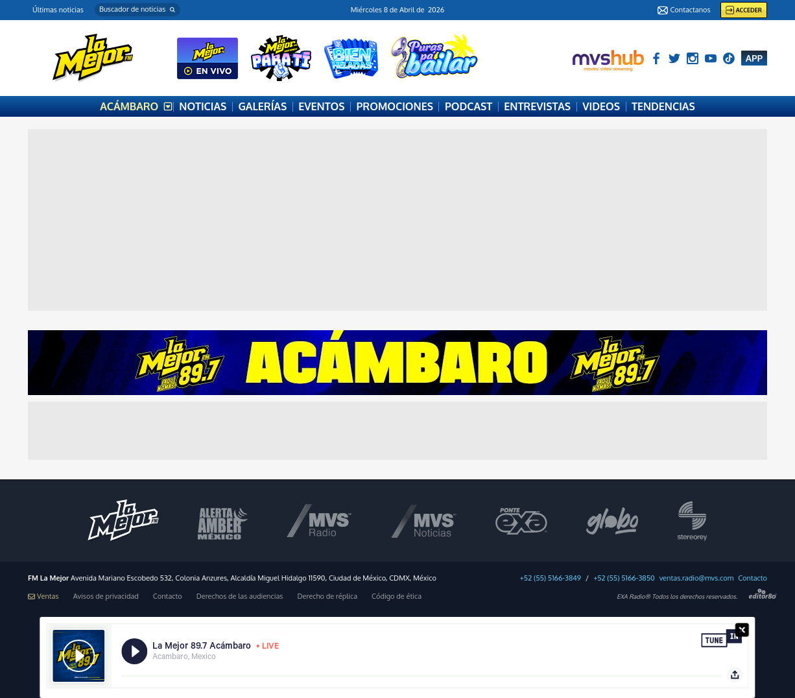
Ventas (43, 596)
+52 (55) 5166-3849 (550, 578)
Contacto (752, 578)
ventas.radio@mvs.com (696, 578)
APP (754, 58)
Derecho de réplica (327, 596)
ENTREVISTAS (537, 106)
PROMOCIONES (395, 106)
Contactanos (684, 10)
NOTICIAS (202, 106)
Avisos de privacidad (106, 596)
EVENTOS (321, 106)
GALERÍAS (262, 106)
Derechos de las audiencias (239, 596)
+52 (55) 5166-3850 (623, 578)
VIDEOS (601, 106)
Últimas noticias (58, 9)
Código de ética (396, 596)
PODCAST (468, 106)
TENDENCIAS (663, 106)
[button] (137, 10)
